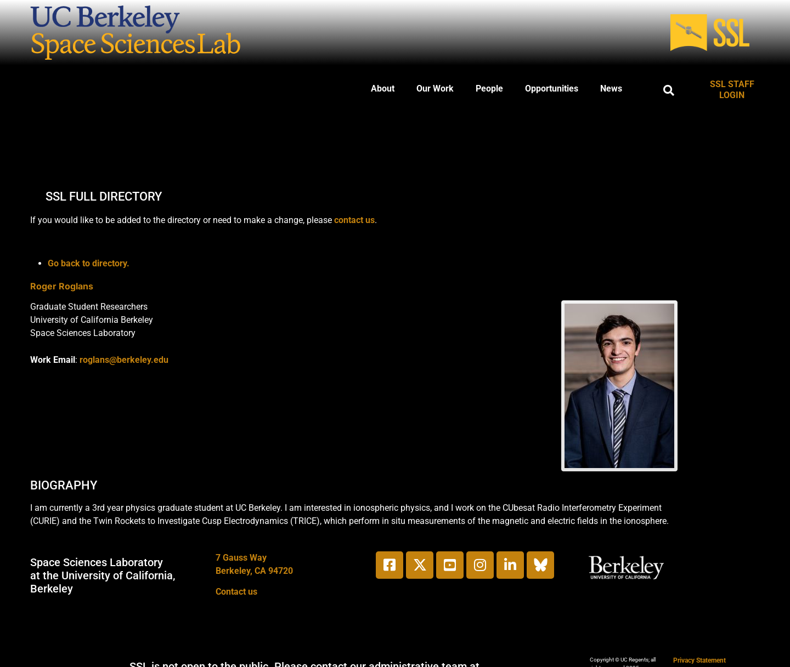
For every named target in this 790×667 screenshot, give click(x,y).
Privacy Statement (699, 660)
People (489, 88)
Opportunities (551, 88)
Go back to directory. (88, 263)
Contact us (236, 591)
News (611, 88)
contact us (354, 220)
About (382, 88)
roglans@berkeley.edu (124, 360)
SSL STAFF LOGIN (732, 89)
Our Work (435, 88)
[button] (669, 90)
